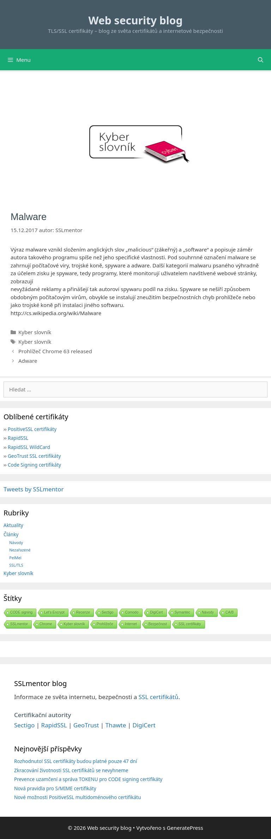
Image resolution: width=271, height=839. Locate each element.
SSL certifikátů (159, 697)
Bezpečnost (158, 624)
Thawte (116, 725)
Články (11, 534)
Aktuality (13, 525)
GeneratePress (185, 827)
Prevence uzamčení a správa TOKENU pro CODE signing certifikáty (88, 779)
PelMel (15, 557)
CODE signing (21, 612)
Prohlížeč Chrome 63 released (55, 351)
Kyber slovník (34, 332)
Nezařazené (19, 550)
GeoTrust (86, 725)
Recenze (83, 612)
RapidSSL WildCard (29, 447)
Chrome (46, 624)
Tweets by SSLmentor (34, 489)
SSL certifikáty (190, 624)
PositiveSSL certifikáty (32, 429)
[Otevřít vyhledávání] (260, 59)
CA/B (229, 612)
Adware (27, 360)
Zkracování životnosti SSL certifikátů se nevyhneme (71, 770)
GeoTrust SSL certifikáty (34, 456)
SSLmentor (19, 624)
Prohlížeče (105, 624)
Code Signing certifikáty (34, 464)
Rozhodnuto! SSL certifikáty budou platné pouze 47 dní (75, 761)
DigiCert (156, 612)
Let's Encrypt (54, 612)
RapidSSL (18, 438)
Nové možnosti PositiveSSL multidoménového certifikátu (77, 797)
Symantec (182, 612)
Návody (16, 542)
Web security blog (136, 20)
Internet (131, 624)
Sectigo (107, 612)
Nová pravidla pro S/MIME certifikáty (55, 788)
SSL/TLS (16, 565)
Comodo (132, 612)
